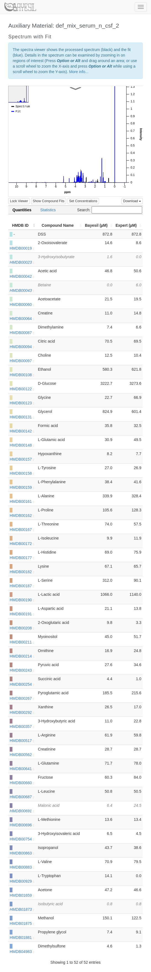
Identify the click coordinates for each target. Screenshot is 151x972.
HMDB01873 (22, 909)
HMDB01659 (22, 895)
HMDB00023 (22, 262)
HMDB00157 (22, 459)
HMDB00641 (22, 769)
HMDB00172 (22, 543)
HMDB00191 (22, 614)
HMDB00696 (22, 825)
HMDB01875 (22, 923)
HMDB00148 (22, 445)
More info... (78, 72)
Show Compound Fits (48, 201)
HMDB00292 (22, 712)
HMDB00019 (22, 248)
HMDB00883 (22, 867)
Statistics (48, 210)
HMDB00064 (22, 318)
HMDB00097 (22, 361)
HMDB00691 (22, 811)
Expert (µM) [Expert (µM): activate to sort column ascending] (126, 225)
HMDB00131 (22, 417)
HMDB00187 (22, 586)
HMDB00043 (22, 290)
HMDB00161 (22, 501)
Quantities (21, 210)
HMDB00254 (22, 684)
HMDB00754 (22, 839)
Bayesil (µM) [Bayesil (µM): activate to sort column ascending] (96, 225)
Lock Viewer (19, 201)
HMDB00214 (22, 656)
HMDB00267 (22, 698)
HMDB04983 (22, 951)
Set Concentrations (83, 201)
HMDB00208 (22, 628)
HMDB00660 (22, 783)
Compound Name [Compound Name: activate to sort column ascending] (58, 225)
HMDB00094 (22, 347)
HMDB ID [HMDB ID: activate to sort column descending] (20, 225)
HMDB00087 (22, 332)
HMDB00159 (22, 487)
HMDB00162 (22, 515)
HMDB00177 (22, 558)
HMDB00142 (22, 431)
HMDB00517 (22, 740)
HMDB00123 (22, 403)
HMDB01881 (22, 937)
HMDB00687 (22, 797)
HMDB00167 (22, 529)
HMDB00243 (22, 670)
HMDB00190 (22, 600)
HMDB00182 (22, 572)
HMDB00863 (22, 853)
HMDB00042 (22, 276)
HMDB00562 (22, 754)
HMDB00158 (22, 473)
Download (132, 201)
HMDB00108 (22, 375)
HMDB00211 (22, 642)
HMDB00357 (22, 726)
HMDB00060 (22, 304)
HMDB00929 (22, 881)
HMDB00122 (22, 389)
